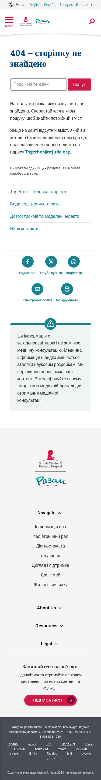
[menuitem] (50, 700)
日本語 (32, 753)
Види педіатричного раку (35, 204)
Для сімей (50, 575)
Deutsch (81, 749)
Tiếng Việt (68, 744)
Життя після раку (50, 584)
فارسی (50, 758)
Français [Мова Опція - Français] (66, 4)
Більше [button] (82, 4)
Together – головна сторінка (38, 191)
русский (87, 753)
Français (19, 749)
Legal (46, 644)
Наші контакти (24, 228)
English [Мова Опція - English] (35, 4)
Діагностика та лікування (50, 550)
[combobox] (38, 84)
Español (13, 744)
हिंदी (69, 753)
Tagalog (52, 753)
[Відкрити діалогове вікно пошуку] (92, 21)
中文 (49, 744)
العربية (32, 744)
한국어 (89, 744)
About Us (46, 608)
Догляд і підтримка (50, 565)
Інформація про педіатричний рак (50, 531)
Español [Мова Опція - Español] (50, 4)
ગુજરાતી (14, 753)
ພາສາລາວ (41, 749)
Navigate (46, 513)
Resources (47, 626)
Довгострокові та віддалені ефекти (44, 216)
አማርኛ (62, 749)
